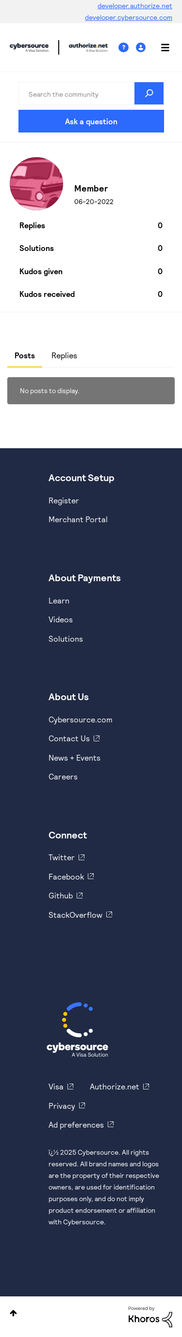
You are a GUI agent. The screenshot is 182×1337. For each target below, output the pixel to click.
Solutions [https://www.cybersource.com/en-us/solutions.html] (66, 638)
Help (127, 48)
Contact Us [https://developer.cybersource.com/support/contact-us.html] (69, 738)
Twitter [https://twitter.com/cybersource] (62, 857)
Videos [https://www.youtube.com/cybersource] (61, 619)
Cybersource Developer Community (29, 47)
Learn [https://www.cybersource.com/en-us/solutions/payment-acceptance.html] (59, 600)
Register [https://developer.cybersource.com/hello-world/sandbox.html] (64, 500)
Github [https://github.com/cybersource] (61, 895)
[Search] (91, 93)
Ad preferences (76, 1124)
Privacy (62, 1105)
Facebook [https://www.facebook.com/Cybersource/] (66, 876)
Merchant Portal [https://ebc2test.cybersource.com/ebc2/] (78, 519)
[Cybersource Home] (77, 1029)
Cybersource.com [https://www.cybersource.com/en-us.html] (81, 719)
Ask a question (91, 121)
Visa (56, 1086)
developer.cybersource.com (128, 17)
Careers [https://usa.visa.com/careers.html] (63, 776)
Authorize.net (114, 1086)
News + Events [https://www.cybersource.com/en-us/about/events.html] (74, 757)
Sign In (142, 48)
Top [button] (13, 1313)
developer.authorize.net (135, 5)
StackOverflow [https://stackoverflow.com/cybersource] (75, 914)
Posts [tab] (25, 355)
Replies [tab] (64, 355)
